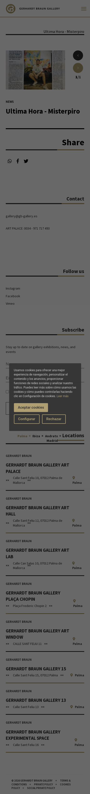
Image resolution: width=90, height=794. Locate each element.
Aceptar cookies (31, 407)
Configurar (26, 419)
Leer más (62, 396)
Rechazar (53, 419)
